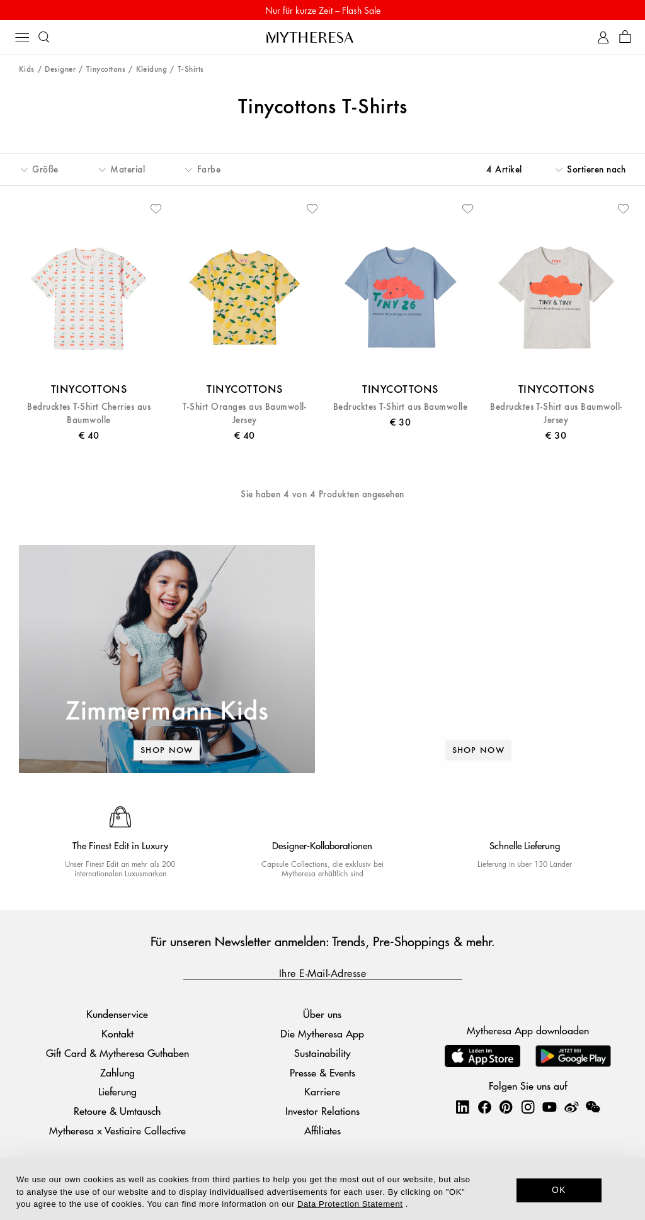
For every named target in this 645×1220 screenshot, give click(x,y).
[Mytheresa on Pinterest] (505, 1106)
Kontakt (117, 1033)
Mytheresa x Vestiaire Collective (117, 1130)
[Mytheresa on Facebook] (484, 1106)
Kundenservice (117, 1014)
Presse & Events (322, 1072)
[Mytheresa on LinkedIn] (462, 1106)
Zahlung (117, 1072)
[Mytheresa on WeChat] (592, 1106)
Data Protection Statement (349, 1204)
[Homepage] (322, 37)
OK (559, 1190)
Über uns (322, 1014)
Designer (60, 69)
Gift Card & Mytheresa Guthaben (117, 1053)
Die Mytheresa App (322, 1033)
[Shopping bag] (625, 37)
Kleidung (152, 69)
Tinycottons (105, 69)
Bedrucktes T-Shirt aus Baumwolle (400, 407)
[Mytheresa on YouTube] (549, 1106)
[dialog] (322, 1189)
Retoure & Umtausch (117, 1111)
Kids (27, 69)
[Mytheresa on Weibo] (571, 1106)
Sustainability (322, 1053)
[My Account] (603, 37)
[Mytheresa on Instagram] (527, 1106)
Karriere (322, 1092)
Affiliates (322, 1130)
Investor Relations (322, 1111)
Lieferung (117, 1092)
